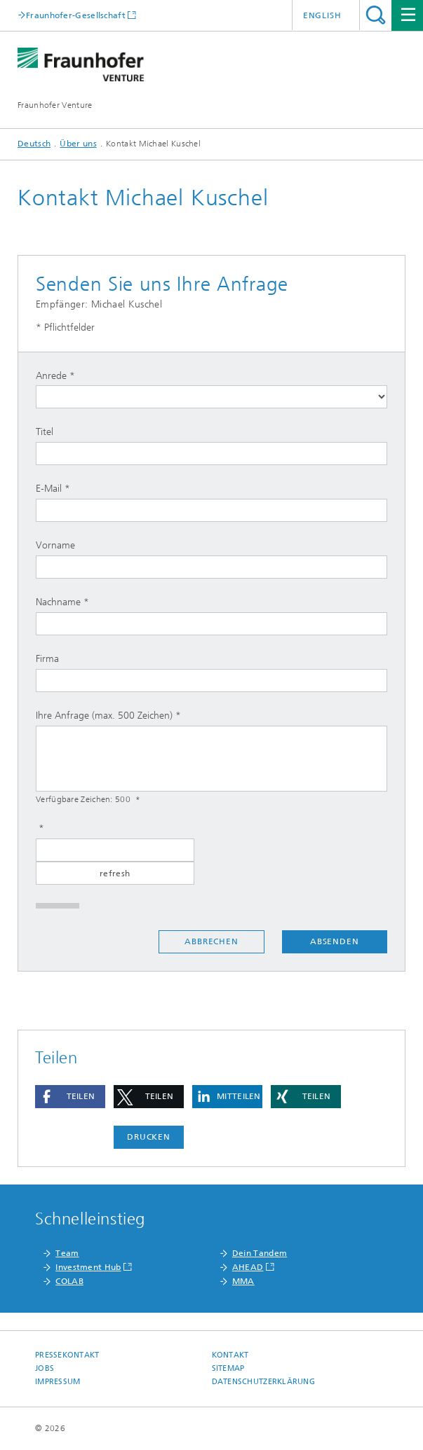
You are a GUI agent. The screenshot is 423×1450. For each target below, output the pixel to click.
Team (67, 1253)
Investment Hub (88, 1267)
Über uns (78, 144)
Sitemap (228, 1368)
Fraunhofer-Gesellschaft (76, 15)
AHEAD (248, 1267)
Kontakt (230, 1355)
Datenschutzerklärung (264, 1381)
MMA (243, 1281)
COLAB (69, 1281)
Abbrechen (211, 941)
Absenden (334, 941)
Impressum (57, 1381)
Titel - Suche (375, 15)
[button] (70, 1096)
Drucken (148, 1137)
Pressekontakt (67, 1355)
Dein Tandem (259, 1253)
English (322, 15)
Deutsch (34, 144)
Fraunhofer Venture (55, 105)
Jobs (44, 1368)
